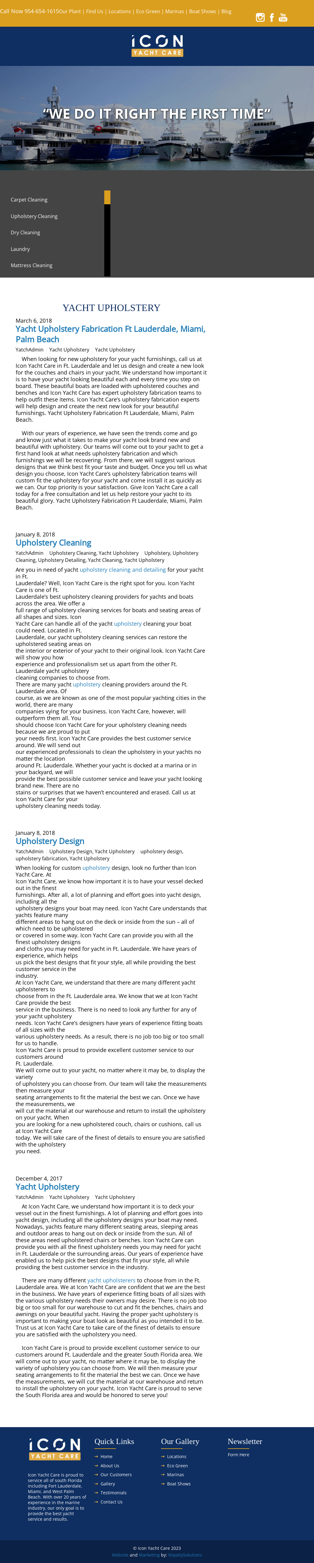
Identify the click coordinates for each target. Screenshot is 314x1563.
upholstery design (161, 851)
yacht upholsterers (112, 1280)
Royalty (175, 1555)
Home (107, 1456)
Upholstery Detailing (62, 560)
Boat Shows (202, 11)
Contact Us (112, 1502)
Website (120, 1555)
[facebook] (272, 17)
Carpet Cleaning (29, 199)
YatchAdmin (30, 349)
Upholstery (157, 553)
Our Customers (116, 1474)
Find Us (94, 11)
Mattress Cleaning (31, 265)
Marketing (149, 1555)
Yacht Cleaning (105, 560)
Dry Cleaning (25, 232)
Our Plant (70, 11)
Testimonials (114, 1493)
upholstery (128, 623)
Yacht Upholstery (69, 349)
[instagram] (260, 17)
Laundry (20, 249)
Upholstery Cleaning (34, 216)
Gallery (108, 1484)
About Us (110, 1466)
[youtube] (283, 17)
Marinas (174, 11)
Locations (120, 11)
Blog (226, 11)
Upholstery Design (50, 841)
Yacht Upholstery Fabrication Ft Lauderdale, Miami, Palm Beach (110, 334)
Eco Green (148, 11)
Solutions (192, 1555)
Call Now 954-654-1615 (29, 11)
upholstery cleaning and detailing (123, 569)
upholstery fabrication (41, 858)
